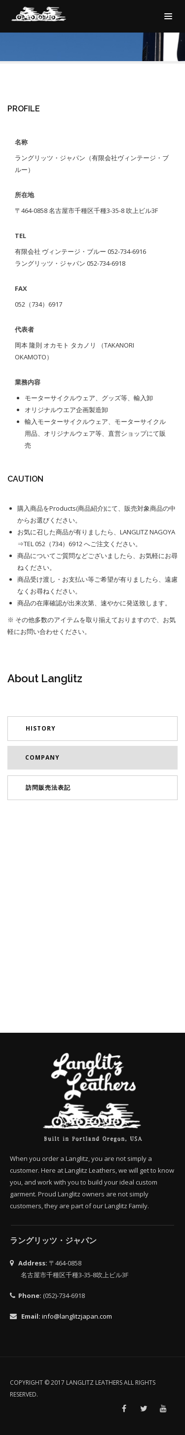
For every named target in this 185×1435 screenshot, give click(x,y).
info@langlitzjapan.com (77, 1316)
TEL (20, 235)
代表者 (24, 329)
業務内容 (27, 382)
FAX (21, 288)
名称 (21, 142)
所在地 (24, 194)
